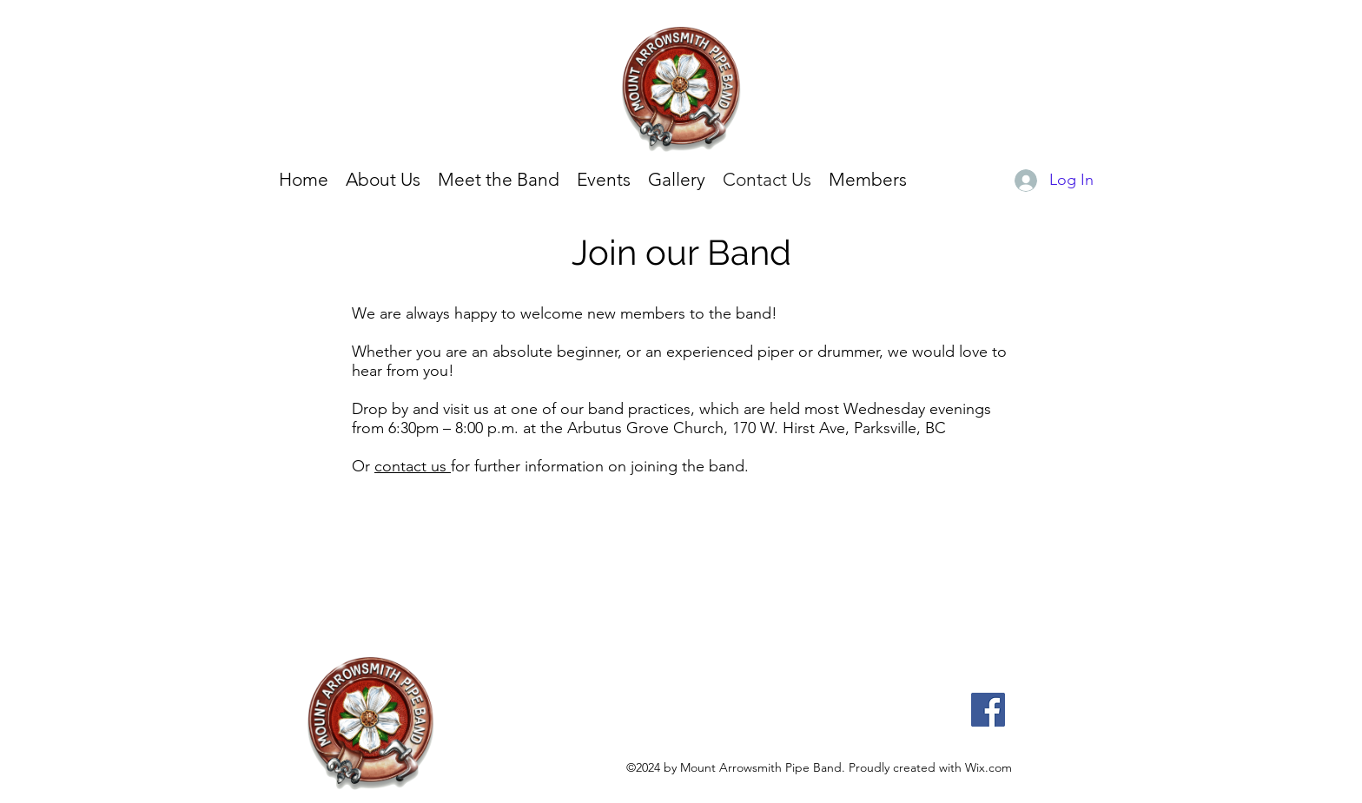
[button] (676, 180)
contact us (412, 466)
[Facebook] (988, 710)
